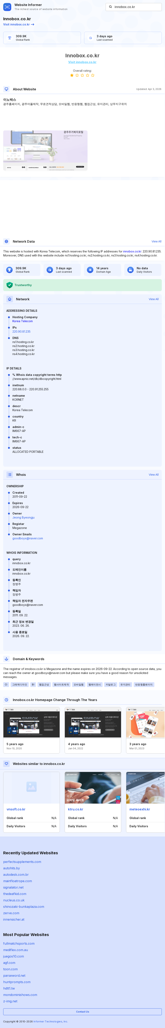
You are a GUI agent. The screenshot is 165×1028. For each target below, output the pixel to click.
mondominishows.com (20, 995)
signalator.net (13, 887)
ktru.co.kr (75, 809)
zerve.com (11, 913)
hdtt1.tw (9, 988)
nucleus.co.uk (13, 900)
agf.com (9, 963)
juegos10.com (13, 956)
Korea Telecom (22, 321)
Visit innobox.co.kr (18, 24)
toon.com (10, 969)
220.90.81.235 (21, 331)
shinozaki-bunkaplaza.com (23, 907)
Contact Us (82, 1011)
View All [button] (156, 241)
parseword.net (14, 976)
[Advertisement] (82, 118)
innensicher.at (13, 919)
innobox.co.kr (132, 251)
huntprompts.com (17, 982)
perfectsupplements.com (22, 862)
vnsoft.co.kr (16, 809)
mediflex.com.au (15, 950)
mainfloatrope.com (17, 881)
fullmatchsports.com (19, 943)
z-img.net (10, 1001)
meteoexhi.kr (139, 809)
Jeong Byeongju (23, 517)
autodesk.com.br (16, 875)
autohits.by (11, 868)
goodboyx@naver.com (27, 538)
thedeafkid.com (14, 894)
